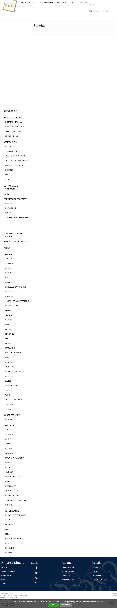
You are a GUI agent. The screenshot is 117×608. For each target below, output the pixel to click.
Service (58, 3)
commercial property (15, 199)
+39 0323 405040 (13, 598)
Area (31, 3)
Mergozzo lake (68, 571)
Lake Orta (66, 575)
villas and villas (12, 117)
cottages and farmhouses (10, 187)
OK (53, 605)
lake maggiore (11, 254)
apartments (10, 142)
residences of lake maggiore (13, 235)
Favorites (83, 3)
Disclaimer (97, 575)
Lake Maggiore (68, 567)
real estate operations (16, 241)
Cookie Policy (98, 579)
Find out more (66, 605)
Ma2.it (115, 596)
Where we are (7, 575)
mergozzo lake (11, 415)
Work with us (98, 567)
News (3, 579)
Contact (74, 3)
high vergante (11, 510)
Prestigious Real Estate (44, 3)
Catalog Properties (8, 571)
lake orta (8, 425)
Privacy (95, 571)
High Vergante (68, 579)
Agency (65, 3)
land (6, 194)
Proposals (23, 3)
